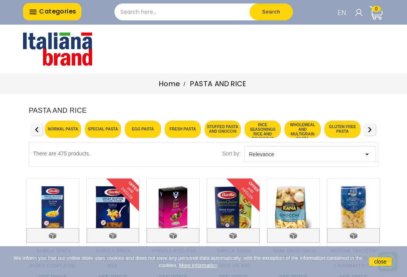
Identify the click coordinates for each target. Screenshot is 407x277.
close (380, 262)
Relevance (310, 154)
